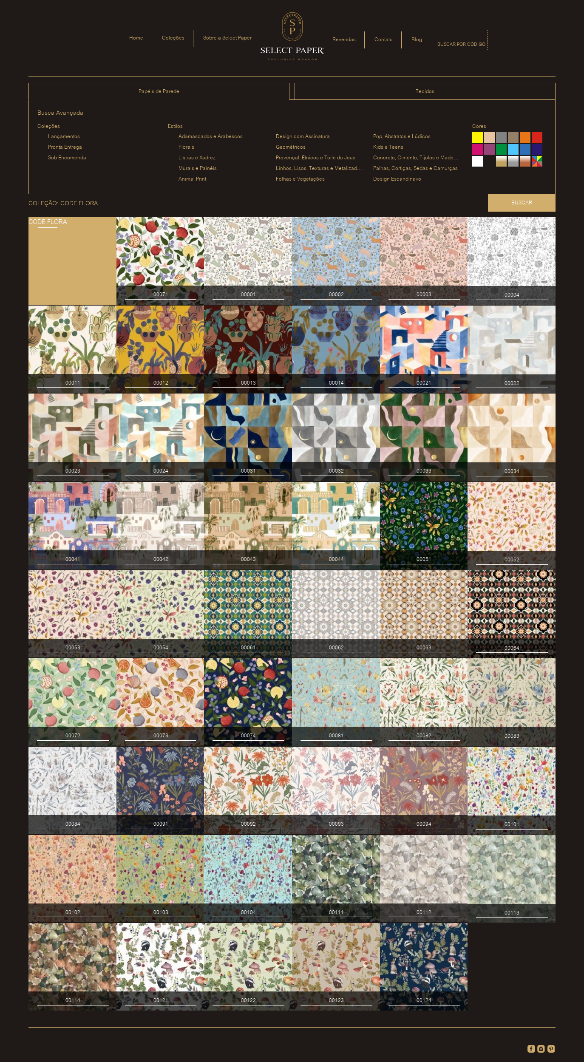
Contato (383, 39)
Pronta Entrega (65, 147)
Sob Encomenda (67, 158)
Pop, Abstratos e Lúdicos (402, 136)
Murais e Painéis (198, 168)
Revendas (344, 39)
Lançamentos (64, 136)
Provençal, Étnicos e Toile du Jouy (315, 158)
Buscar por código (461, 45)
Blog (416, 39)
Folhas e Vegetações (300, 179)
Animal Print (192, 179)
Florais (186, 147)
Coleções (173, 38)
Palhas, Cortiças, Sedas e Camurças (415, 168)
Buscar (521, 203)
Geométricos (291, 147)
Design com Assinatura (303, 136)
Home (136, 38)
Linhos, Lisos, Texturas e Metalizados (319, 168)
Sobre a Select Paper (227, 38)
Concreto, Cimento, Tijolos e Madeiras (417, 158)
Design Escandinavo (397, 179)
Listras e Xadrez (197, 158)
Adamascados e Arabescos (211, 136)
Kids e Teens (388, 147)
